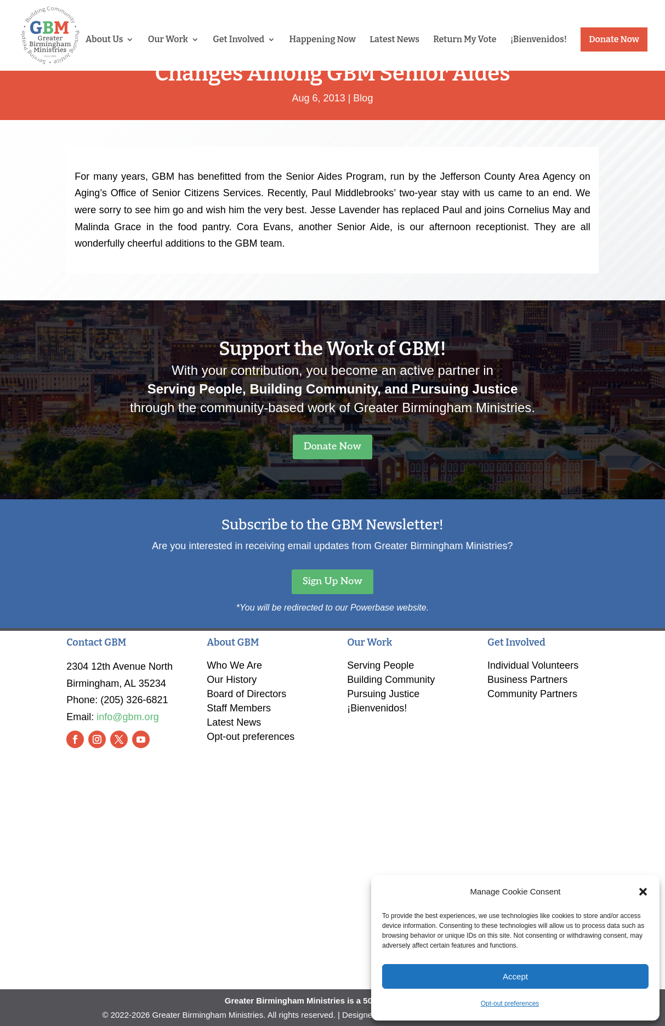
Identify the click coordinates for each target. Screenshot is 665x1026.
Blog (363, 98)
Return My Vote (464, 40)
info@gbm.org (127, 716)
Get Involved (238, 40)
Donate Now (614, 39)
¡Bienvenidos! (538, 40)
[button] (643, 891)
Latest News (394, 40)
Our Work (168, 40)
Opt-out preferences (510, 1003)
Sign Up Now (332, 581)
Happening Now (322, 40)
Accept (515, 976)
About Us (104, 40)
